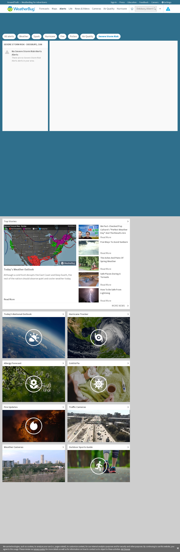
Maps (54, 8)
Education (132, 2)
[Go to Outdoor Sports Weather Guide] (98, 463)
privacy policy (39, 549)
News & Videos (82, 8)
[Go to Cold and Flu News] (98, 381)
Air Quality (109, 8)
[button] (178, 548)
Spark (37, 36)
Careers (155, 2)
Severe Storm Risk (109, 36)
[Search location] (146, 9)
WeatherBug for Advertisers (34, 2)
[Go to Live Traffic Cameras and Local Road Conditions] (98, 423)
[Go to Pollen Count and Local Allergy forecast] (33, 381)
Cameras (96, 8)
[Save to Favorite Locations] (132, 9)
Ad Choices (125, 549)
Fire (62, 36)
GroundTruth (13, 2)
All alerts (9, 36)
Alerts (63, 8)
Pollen (73, 36)
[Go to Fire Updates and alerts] (33, 423)
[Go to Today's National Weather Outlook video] (33, 334)
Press (122, 2)
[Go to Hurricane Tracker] (98, 334)
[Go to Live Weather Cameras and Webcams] (33, 463)
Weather (23, 36)
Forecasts (44, 8)
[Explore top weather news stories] (66, 221)
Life (70, 8)
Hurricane (122, 8)
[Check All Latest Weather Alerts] (168, 9)
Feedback (143, 2)
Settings (166, 2)
